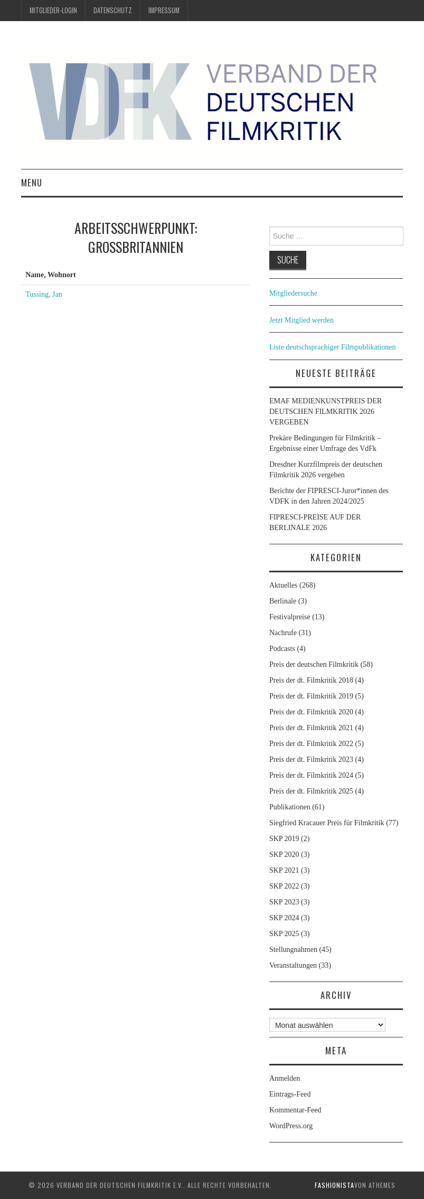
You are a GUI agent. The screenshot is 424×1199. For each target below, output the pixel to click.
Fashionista (334, 1185)
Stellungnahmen (293, 949)
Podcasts (282, 649)
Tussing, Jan (43, 294)
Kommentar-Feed (295, 1110)
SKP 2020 (284, 854)
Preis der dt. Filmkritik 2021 (311, 728)
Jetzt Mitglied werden (301, 320)
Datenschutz (112, 10)
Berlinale (282, 601)
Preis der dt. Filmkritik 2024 (311, 775)
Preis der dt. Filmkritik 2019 (311, 696)
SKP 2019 (284, 839)
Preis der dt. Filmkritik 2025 (311, 791)
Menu (31, 182)
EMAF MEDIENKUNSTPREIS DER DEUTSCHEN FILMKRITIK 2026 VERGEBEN (325, 411)
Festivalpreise (289, 617)
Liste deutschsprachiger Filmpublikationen (332, 347)
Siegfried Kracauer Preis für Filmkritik (326, 823)
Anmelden (284, 1078)
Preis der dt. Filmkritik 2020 (311, 712)
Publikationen (289, 807)
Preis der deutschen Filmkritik (314, 664)
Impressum (164, 10)
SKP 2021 (284, 870)
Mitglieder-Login (53, 10)
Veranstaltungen (293, 965)
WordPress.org (291, 1126)
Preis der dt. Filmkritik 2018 (311, 680)
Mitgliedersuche (293, 293)
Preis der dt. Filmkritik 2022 (311, 744)
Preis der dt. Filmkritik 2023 (311, 759)
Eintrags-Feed (290, 1094)
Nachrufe (283, 633)
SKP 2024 (284, 918)
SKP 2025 (284, 934)
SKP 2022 (284, 886)
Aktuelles (283, 585)
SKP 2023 (284, 902)
